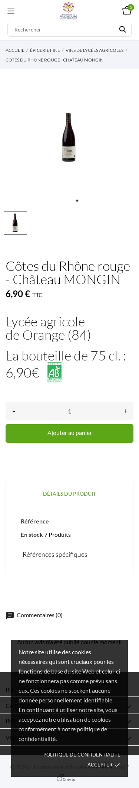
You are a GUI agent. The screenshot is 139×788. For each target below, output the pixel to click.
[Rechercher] (69, 29)
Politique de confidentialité (81, 755)
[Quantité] (69, 411)
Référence (35, 521)
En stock (32, 534)
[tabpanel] (69, 138)
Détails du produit (69, 494)
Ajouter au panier (69, 432)
